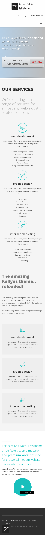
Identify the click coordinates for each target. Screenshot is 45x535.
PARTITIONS (33, 521)
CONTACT (8, 523)
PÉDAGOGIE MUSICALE (18, 521)
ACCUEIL (4, 521)
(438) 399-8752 (37, 16)
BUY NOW (37, 61)
